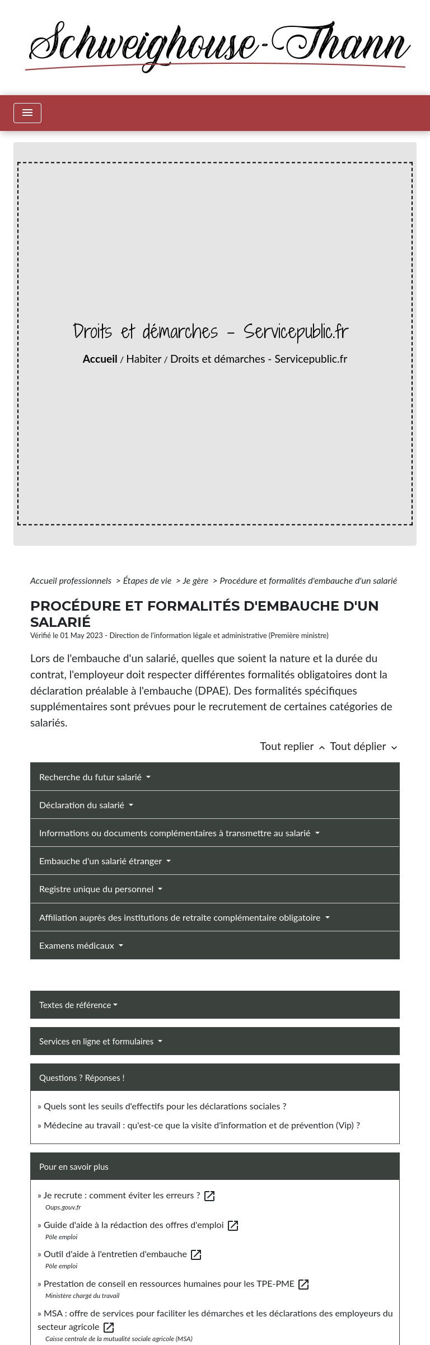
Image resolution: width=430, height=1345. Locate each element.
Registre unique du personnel (97, 888)
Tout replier (295, 745)
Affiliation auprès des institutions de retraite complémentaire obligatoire (181, 917)
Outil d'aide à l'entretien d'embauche (123, 1253)
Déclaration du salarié (83, 804)
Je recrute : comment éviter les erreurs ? (130, 1194)
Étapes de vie (148, 580)
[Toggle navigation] (27, 113)
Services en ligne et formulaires (97, 1041)
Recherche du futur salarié (91, 776)
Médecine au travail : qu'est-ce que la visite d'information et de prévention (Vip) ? (202, 1124)
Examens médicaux (77, 945)
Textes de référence (75, 1005)
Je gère (196, 580)
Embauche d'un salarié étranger (101, 860)
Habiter (143, 358)
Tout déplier (365, 745)
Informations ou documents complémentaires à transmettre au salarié (176, 832)
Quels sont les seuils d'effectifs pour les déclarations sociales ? (165, 1105)
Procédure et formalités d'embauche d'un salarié (309, 580)
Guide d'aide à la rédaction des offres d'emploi (142, 1224)
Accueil (100, 358)
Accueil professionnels (72, 580)
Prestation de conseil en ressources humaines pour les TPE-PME (177, 1283)
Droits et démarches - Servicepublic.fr (258, 358)
